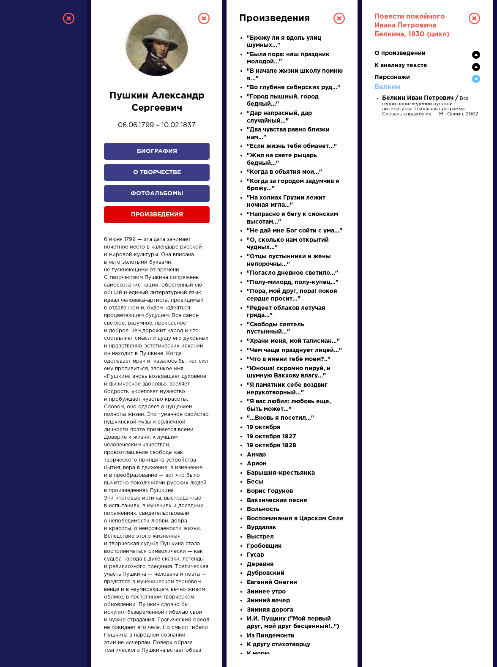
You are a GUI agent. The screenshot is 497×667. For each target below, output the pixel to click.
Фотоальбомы (157, 193)
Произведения (157, 214)
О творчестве (157, 172)
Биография (157, 151)
